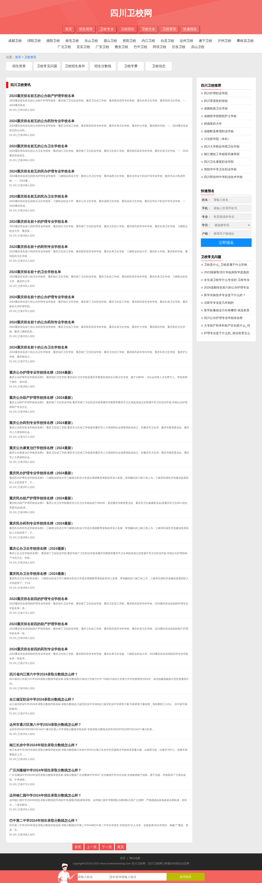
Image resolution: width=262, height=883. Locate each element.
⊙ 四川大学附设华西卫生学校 (220, 146)
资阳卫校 (129, 40)
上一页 (92, 847)
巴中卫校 (140, 47)
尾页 (120, 847)
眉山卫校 (110, 40)
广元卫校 (64, 47)
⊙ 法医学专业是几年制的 (217, 302)
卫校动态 (158, 66)
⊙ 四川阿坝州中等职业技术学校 (222, 177)
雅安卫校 (121, 47)
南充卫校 (72, 40)
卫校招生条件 (75, 66)
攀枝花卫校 (245, 40)
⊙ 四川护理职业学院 (214, 93)
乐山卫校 (91, 40)
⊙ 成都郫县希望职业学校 (217, 131)
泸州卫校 (224, 40)
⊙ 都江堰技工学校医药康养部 (220, 154)
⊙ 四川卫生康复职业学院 (217, 161)
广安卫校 (102, 47)
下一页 (107, 847)
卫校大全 (148, 29)
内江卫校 (148, 40)
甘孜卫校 (178, 47)
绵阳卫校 (34, 40)
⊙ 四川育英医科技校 (214, 101)
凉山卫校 (197, 47)
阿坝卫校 (159, 47)
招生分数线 (102, 66)
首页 (68, 29)
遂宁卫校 (205, 40)
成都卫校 (15, 40)
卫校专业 (107, 29)
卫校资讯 (169, 29)
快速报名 (190, 29)
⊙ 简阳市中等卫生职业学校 (219, 169)
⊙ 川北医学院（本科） (216, 139)
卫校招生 (127, 29)
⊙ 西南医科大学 (211, 123)
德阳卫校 (53, 40)
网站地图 (134, 858)
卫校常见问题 (47, 66)
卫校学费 (131, 66)
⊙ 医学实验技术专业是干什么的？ (223, 295)
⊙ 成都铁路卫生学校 (214, 108)
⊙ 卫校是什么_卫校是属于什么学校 (224, 264)
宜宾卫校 (83, 47)
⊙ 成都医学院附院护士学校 (219, 116)
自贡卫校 (167, 40)
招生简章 (86, 29)
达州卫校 (186, 40)
